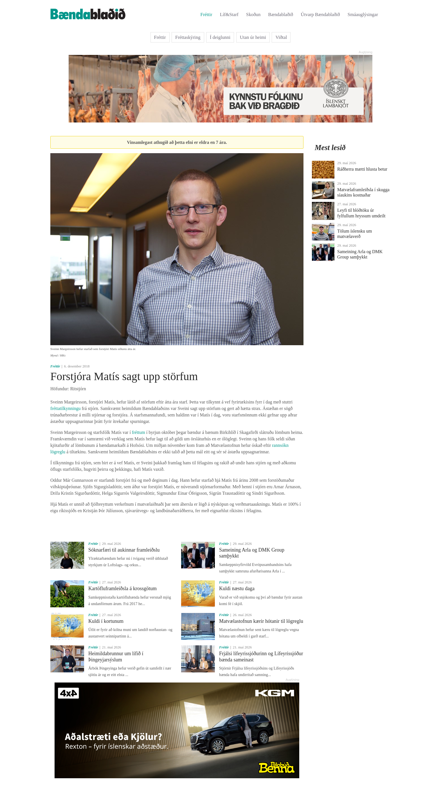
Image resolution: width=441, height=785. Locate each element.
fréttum (138, 432)
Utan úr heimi (253, 37)
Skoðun (253, 14)
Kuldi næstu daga (237, 588)
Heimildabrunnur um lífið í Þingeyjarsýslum (115, 657)
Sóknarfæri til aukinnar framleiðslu (123, 550)
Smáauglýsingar (363, 14)
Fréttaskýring (188, 37)
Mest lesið (330, 147)
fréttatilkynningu (65, 408)
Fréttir (206, 14)
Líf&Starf (229, 14)
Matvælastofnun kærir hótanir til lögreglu (261, 621)
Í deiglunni (220, 37)
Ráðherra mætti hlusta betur (362, 169)
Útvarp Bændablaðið (320, 14)
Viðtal (281, 37)
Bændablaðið (280, 14)
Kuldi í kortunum (105, 621)
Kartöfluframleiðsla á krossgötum (122, 588)
